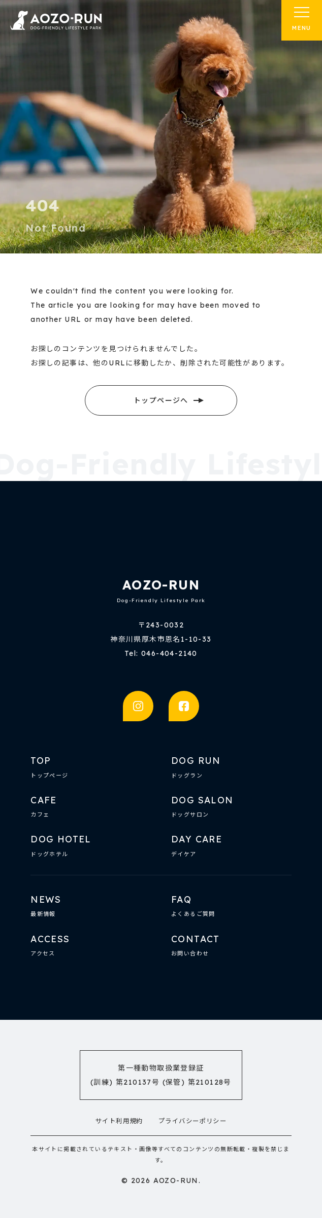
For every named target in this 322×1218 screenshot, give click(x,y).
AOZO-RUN (161, 585)
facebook (184, 706)
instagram (138, 706)
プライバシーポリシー (192, 1121)
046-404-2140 (169, 653)
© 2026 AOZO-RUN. (161, 1180)
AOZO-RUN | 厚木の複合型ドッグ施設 (56, 20)
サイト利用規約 (119, 1121)
